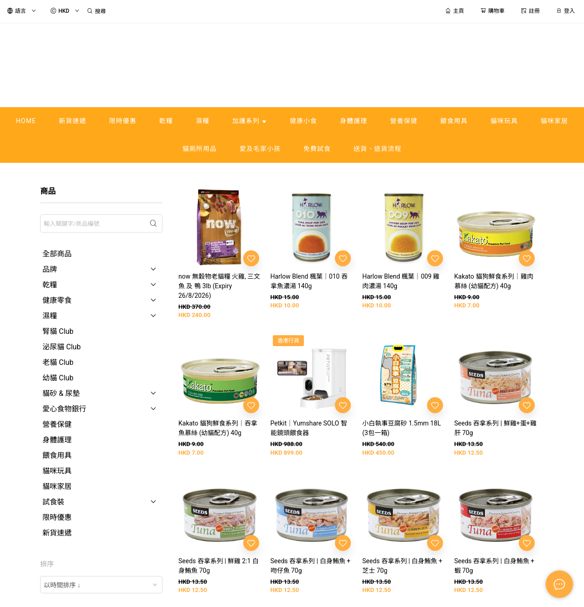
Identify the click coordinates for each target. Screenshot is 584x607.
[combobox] (101, 584)
